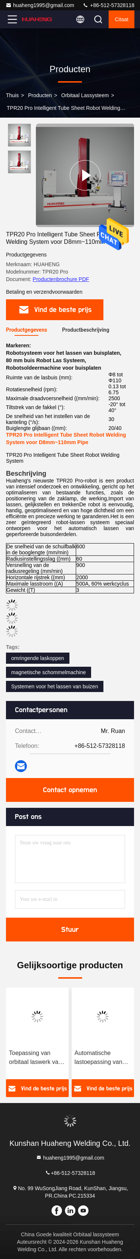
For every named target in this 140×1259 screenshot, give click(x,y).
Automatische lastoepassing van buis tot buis (98, 1058)
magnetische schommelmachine (48, 672)
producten (40, 95)
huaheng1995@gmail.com (40, 5)
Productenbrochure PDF (61, 279)
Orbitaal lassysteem (85, 95)
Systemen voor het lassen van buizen (54, 686)
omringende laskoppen (37, 658)
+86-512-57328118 (108, 5)
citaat (121, 19)
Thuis (12, 95)
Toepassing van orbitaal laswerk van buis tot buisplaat (35, 1058)
